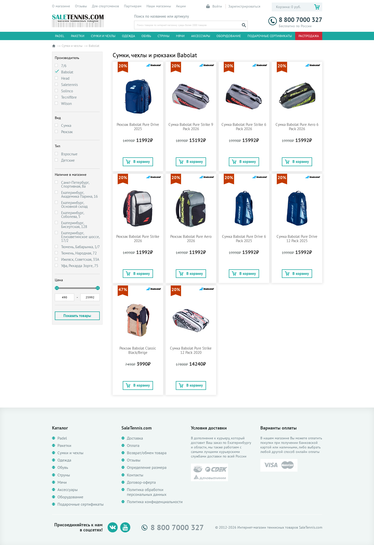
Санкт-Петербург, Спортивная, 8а (75, 184)
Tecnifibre (69, 97)
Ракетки (77, 36)
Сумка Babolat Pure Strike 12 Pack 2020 (191, 350)
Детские (68, 160)
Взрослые (69, 154)
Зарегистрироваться (244, 6)
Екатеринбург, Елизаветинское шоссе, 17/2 (80, 236)
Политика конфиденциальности (155, 501)
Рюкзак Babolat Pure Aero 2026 (191, 238)
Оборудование (228, 36)
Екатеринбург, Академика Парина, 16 (79, 194)
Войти (214, 6)
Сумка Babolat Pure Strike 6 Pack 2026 (243, 126)
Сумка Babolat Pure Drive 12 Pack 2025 (297, 238)
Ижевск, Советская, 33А (80, 259)
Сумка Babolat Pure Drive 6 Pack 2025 (244, 238)
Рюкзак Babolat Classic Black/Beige (137, 350)
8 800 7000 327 (295, 20)
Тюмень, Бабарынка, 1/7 (80, 247)
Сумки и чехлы (103, 36)
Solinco (67, 91)
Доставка (135, 438)
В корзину (138, 161)
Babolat (67, 72)
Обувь (146, 36)
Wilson (66, 103)
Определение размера (147, 467)
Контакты (135, 475)
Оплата (133, 445)
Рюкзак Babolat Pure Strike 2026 (137, 238)
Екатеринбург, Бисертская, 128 (74, 224)
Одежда (128, 36)
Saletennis (69, 85)
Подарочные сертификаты (269, 36)
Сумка (66, 125)
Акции (181, 6)
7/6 (63, 66)
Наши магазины (158, 6)
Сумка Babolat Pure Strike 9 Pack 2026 (190, 126)
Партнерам (132, 6)
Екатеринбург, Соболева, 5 (72, 214)
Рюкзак (67, 132)
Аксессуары (200, 36)
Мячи (180, 36)
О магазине (61, 6)
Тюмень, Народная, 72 (79, 253)
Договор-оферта (141, 482)
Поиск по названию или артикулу (161, 16)
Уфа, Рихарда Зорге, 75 (79, 266)
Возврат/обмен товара (147, 452)
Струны (163, 36)
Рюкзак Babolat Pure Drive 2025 (138, 126)
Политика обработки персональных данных (147, 492)
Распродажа (308, 36)
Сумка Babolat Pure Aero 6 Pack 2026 (297, 126)
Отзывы (81, 6)
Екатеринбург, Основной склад (74, 204)
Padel (59, 36)
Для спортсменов (105, 6)
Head (65, 78)
